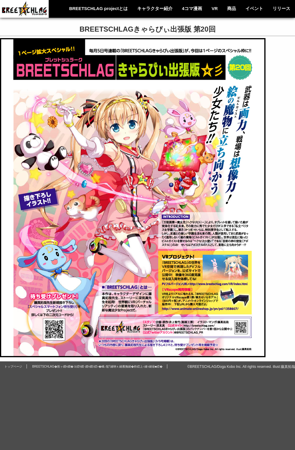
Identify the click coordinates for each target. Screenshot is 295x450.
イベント (254, 8)
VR (215, 8)
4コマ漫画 (192, 8)
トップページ (13, 366)
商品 (231, 8)
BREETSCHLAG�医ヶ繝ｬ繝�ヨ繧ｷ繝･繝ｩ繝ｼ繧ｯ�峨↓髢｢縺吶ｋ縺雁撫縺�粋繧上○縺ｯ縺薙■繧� (97, 366)
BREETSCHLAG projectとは (98, 8)
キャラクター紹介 (155, 8)
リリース (281, 8)
